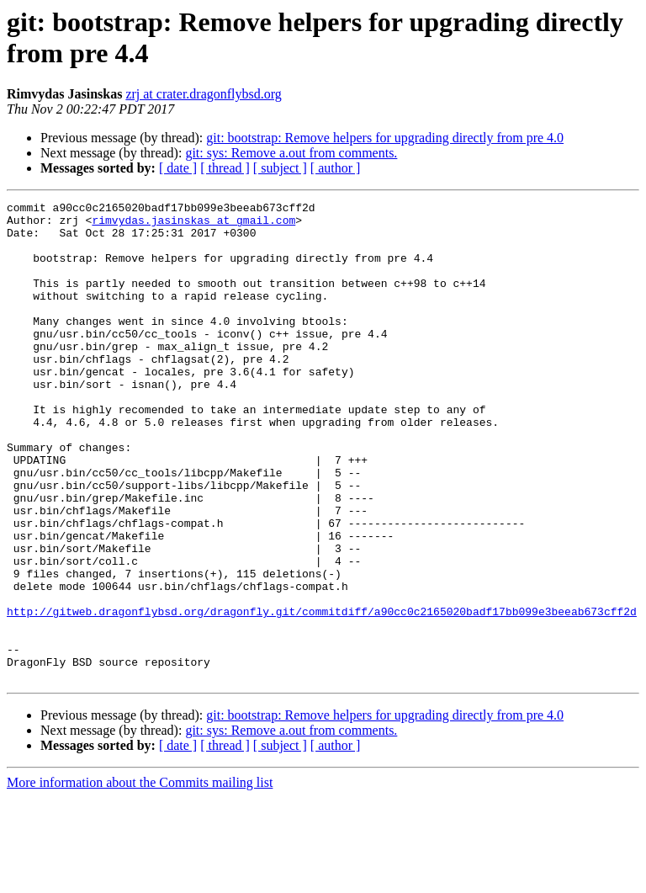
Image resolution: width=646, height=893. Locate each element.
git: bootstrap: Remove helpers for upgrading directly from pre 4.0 (385, 137)
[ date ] (178, 168)
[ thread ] (225, 168)
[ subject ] (280, 168)
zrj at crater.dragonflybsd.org (203, 94)
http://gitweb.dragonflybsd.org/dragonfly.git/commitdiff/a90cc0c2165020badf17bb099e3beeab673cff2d (322, 694)
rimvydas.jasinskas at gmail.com (193, 224)
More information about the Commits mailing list (140, 878)
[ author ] (335, 168)
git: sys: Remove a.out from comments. (291, 153)
